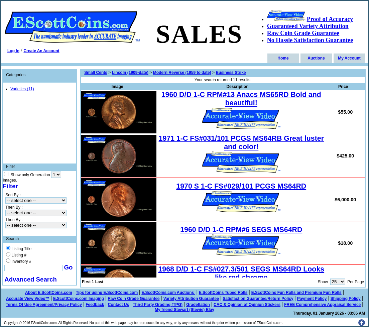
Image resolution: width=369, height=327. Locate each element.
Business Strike (231, 72)
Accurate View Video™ (27, 298)
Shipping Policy (346, 298)
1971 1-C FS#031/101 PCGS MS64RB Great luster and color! (241, 142)
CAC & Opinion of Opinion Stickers (247, 304)
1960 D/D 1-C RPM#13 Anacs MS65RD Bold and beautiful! (241, 99)
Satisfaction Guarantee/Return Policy (258, 298)
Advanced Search (30, 279)
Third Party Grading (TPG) (157, 304)
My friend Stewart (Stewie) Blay (184, 309)
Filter (10, 186)
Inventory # (21, 261)
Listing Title (21, 248)
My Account (349, 58)
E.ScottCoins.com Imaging (78, 298)
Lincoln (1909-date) (130, 72)
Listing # (18, 255)
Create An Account (41, 50)
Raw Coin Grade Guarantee (133, 298)
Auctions (316, 58)
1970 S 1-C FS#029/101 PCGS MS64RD (241, 186)
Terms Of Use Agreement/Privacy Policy (44, 304)
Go (68, 267)
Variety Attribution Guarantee (191, 298)
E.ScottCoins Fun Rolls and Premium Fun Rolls (296, 292)
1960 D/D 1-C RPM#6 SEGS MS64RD (241, 230)
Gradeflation (198, 304)
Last (99, 282)
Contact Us (118, 304)
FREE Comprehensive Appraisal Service (322, 304)
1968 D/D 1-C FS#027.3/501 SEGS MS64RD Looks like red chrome (241, 273)
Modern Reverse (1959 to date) (182, 72)
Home (282, 58)
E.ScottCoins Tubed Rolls (223, 292)
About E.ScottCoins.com (48, 292)
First (86, 282)
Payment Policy (312, 298)
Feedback (95, 304)
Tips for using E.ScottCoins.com (107, 292)
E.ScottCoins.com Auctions (168, 292)
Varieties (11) (22, 89)
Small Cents (95, 72)
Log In (13, 50)
